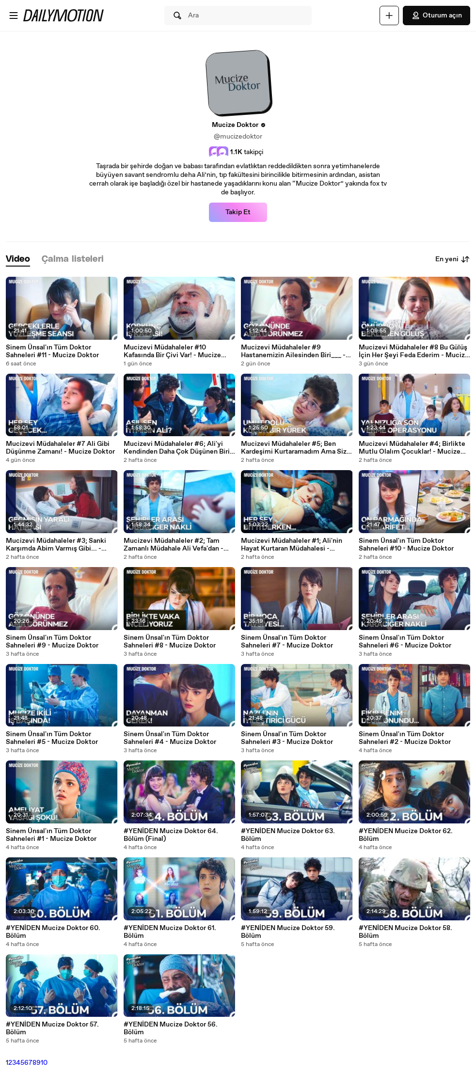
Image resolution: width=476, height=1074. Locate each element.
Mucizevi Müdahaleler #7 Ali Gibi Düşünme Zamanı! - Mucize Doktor (60, 448)
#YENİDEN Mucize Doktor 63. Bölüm (288, 835)
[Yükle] (389, 15)
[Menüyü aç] (13, 15)
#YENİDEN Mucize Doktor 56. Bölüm (171, 1028)
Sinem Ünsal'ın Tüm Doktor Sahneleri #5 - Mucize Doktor (52, 738)
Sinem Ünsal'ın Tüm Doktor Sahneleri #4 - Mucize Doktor (170, 738)
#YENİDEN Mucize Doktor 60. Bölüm (53, 932)
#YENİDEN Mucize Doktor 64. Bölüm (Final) (171, 835)
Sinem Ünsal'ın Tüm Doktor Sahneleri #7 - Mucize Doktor (287, 641)
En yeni (452, 259)
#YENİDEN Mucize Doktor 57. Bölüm (52, 1028)
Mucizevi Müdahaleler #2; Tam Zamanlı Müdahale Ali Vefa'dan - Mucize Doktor (173, 545)
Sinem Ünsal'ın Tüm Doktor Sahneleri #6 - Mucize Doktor (405, 641)
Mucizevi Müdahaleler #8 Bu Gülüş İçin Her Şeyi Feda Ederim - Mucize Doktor (414, 351)
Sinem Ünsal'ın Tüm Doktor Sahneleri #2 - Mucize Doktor (405, 738)
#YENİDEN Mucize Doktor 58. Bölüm (405, 932)
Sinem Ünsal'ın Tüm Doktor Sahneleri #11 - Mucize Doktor (52, 351)
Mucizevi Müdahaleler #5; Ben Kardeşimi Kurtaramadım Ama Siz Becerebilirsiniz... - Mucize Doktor (294, 448)
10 (44, 1062)
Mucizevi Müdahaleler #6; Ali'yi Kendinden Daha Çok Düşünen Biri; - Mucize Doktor (178, 448)
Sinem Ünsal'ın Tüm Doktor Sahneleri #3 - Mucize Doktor (287, 738)
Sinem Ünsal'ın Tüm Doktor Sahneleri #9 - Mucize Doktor (52, 641)
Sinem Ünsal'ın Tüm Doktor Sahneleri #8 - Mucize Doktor (170, 641)
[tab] (18, 259)
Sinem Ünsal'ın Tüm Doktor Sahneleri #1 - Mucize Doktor (51, 835)
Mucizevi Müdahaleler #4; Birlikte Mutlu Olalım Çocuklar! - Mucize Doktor (412, 448)
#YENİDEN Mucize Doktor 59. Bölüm (288, 932)
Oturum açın (436, 15)
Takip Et (238, 212)
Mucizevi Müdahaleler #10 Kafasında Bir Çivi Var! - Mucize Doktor (172, 351)
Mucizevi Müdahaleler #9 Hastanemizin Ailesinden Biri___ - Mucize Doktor (293, 351)
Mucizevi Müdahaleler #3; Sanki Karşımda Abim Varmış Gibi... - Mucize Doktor (56, 545)
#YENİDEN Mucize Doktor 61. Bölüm (170, 932)
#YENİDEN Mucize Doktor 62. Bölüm (406, 835)
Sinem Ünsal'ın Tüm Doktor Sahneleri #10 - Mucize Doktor (406, 545)
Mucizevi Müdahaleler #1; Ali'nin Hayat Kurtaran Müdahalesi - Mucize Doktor (291, 545)
